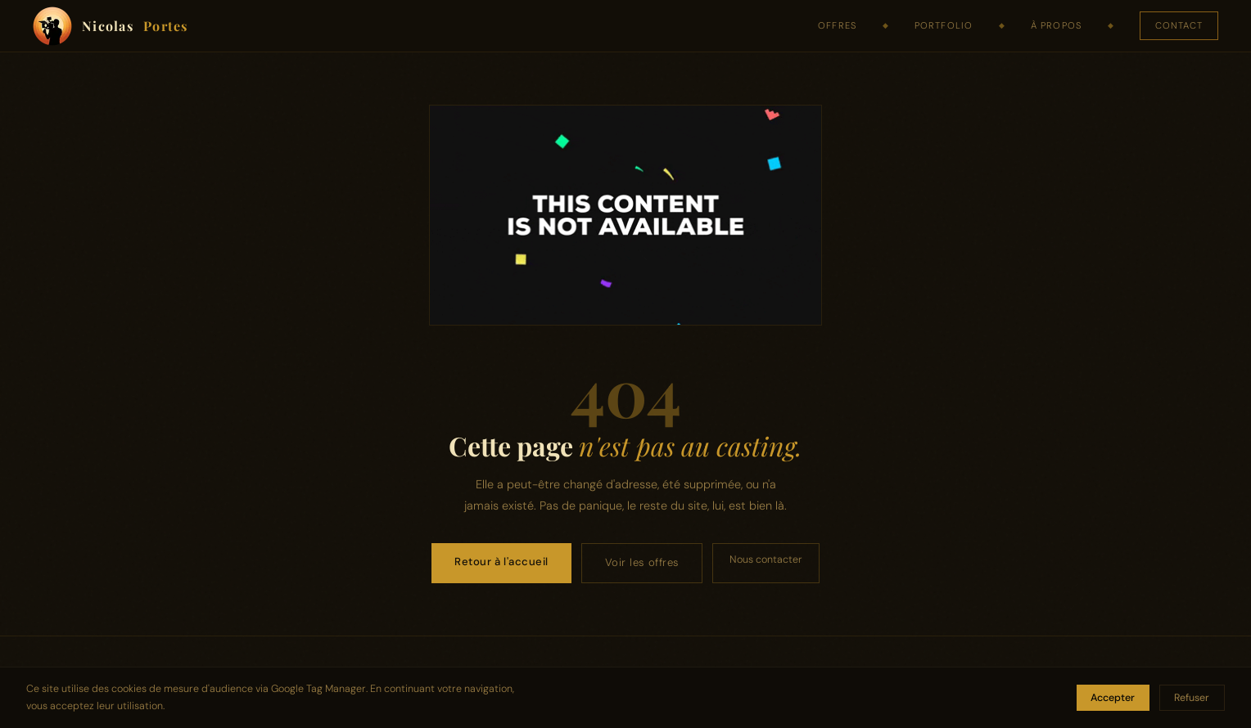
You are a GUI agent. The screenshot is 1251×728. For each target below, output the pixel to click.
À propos (1056, 25)
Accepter (1113, 697)
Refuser (1191, 697)
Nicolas (110, 26)
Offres (837, 25)
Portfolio (944, 25)
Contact (1179, 25)
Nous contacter (765, 559)
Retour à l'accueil (501, 561)
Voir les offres (642, 562)
